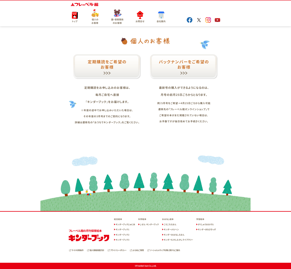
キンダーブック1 (122, 229)
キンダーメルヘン (171, 229)
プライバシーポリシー (118, 250)
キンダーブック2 (122, 234)
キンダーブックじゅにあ (125, 224)
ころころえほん (170, 224)
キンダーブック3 (122, 239)
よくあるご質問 (138, 250)
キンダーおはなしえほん (174, 234)
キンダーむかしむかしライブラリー (178, 239)
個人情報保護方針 (97, 250)
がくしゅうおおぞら (206, 224)
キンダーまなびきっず (207, 229)
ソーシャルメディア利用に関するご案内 (165, 250)
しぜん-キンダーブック (149, 224)
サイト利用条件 (77, 250)
